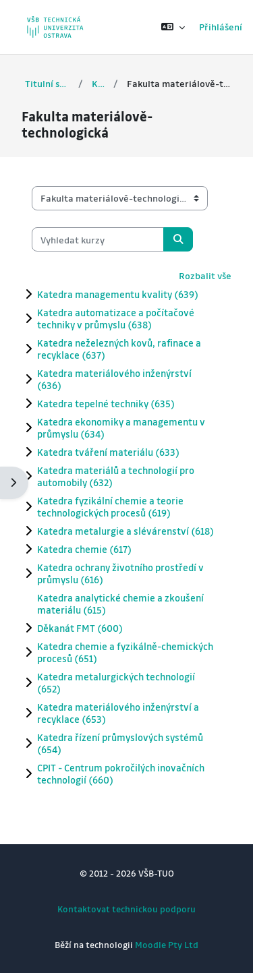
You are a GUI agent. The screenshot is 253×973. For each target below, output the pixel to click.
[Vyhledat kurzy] (98, 239)
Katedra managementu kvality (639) (117, 294)
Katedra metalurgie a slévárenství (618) (125, 531)
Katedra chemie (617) (84, 549)
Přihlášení (220, 26)
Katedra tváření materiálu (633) (108, 452)
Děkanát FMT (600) (80, 628)
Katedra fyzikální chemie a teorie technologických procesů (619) (110, 506)
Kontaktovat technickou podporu (126, 908)
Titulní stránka (47, 83)
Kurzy (98, 83)
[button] (173, 27)
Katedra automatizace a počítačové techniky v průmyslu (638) (115, 318)
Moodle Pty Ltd (166, 944)
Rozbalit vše (205, 275)
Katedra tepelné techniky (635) (106, 403)
